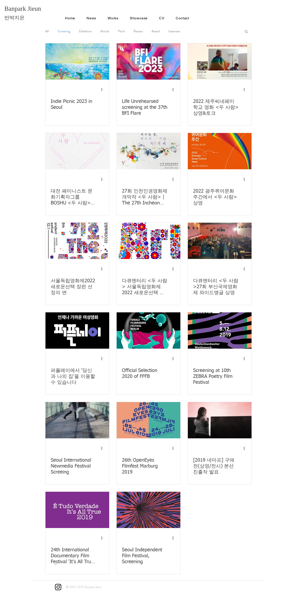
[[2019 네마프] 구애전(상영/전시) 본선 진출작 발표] (220, 420)
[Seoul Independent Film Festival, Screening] (148, 510)
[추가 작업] (103, 89)
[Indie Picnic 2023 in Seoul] (77, 61)
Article (104, 31)
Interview (174, 31)
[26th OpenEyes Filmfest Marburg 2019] (148, 420)
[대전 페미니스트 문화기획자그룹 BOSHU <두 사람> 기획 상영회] (77, 151)
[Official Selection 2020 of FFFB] (148, 330)
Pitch (121, 31)
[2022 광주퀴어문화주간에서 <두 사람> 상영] (220, 151)
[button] (246, 31)
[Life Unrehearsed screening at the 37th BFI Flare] (148, 61)
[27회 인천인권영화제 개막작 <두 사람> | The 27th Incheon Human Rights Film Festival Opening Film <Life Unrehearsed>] (148, 151)
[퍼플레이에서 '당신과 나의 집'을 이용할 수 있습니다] (77, 330)
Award (156, 31)
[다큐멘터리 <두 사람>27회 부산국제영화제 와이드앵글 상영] (220, 241)
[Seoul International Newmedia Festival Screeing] (77, 420)
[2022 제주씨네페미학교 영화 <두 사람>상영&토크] (220, 61)
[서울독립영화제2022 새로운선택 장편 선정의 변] (77, 241)
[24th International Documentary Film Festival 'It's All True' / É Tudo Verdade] (77, 510)
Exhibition (85, 31)
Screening (64, 31)
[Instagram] (58, 587)
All (47, 31)
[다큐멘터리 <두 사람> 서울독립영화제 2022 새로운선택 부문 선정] (148, 241)
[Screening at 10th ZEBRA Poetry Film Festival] (220, 330)
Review (138, 31)
